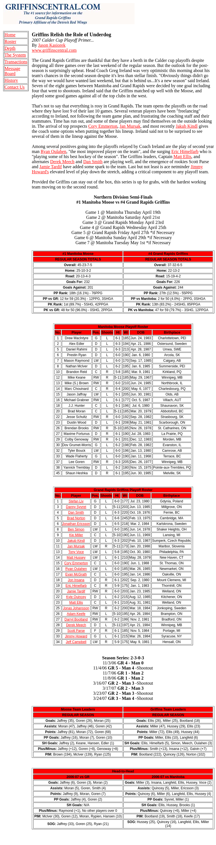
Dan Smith (93, 161)
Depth (9, 48)
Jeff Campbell (76, 642)
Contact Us (14, 87)
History (11, 80)
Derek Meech (62, 161)
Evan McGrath (76, 574)
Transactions (15, 61)
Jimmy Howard (76, 636)
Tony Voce (76, 552)
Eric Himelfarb (184, 151)
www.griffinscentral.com (54, 50)
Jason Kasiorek (51, 45)
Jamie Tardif (50, 166)
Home (9, 34)
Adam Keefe (76, 614)
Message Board (12, 71)
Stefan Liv (76, 501)
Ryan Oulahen (53, 151)
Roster (10, 41)
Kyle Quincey (76, 597)
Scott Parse (76, 631)
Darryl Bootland (76, 619)
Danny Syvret (76, 507)
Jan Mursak (130, 126)
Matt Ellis (183, 156)
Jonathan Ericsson (76, 524)
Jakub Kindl (187, 126)
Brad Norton (76, 518)
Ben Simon (76, 529)
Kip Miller (76, 535)
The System (15, 55)
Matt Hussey (76, 557)
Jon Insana (76, 580)
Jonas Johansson (76, 608)
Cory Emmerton (102, 126)
